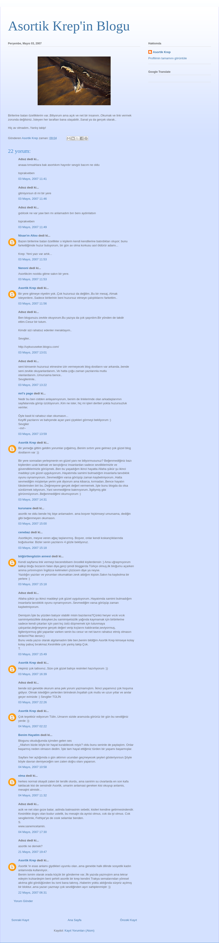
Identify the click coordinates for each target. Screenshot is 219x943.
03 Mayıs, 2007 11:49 (32, 227)
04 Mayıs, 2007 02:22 (32, 726)
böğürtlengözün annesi (34, 556)
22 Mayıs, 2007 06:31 (32, 892)
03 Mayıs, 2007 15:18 (32, 548)
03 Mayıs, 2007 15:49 (32, 654)
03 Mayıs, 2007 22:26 (32, 702)
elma (21, 775)
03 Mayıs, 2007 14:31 (32, 499)
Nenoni (23, 268)
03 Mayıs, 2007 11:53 (32, 259)
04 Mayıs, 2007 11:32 (32, 795)
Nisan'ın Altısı (28, 235)
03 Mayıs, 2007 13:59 (32, 434)
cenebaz (24, 532)
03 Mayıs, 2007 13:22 (32, 385)
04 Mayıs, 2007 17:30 (32, 832)
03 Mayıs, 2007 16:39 (32, 674)
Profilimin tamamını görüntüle (167, 58)
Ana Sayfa (74, 920)
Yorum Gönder (23, 901)
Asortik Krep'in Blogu (69, 25)
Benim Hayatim (29, 735)
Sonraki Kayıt (20, 920)
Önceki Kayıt (128, 920)
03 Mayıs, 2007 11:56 (32, 303)
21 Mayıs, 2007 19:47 (32, 852)
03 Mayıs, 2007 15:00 (32, 523)
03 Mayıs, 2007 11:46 (32, 198)
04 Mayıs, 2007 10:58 (32, 767)
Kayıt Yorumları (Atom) (79, 930)
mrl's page (25, 393)
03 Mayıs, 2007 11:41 (32, 179)
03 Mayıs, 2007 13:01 (32, 352)
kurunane (25, 508)
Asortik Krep (27, 288)
